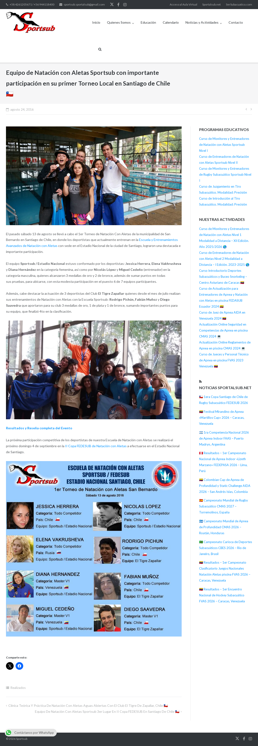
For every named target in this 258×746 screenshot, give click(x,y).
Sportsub (21, 739)
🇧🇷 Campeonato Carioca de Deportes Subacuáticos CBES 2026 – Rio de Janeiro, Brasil (225, 548)
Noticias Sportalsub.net (225, 387)
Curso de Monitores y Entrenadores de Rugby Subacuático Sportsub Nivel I (225, 174)
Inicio (96, 22)
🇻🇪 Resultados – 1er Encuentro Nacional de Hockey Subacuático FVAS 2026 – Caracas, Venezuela (222, 595)
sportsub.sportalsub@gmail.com (84, 4)
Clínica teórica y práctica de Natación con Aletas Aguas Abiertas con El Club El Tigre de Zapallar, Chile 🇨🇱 (88, 705)
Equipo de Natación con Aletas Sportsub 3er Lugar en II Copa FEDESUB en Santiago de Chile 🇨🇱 (107, 711)
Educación (148, 22)
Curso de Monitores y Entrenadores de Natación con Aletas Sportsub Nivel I (224, 144)
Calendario (171, 22)
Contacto (236, 22)
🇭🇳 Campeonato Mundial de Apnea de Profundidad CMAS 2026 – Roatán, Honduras (223, 527)
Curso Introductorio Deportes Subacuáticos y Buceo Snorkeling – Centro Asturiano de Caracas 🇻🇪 (223, 276)
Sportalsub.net (211, 4)
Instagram (125, 4)
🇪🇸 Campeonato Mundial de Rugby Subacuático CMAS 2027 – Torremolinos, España (223, 506)
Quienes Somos (119, 22)
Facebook (118, 4)
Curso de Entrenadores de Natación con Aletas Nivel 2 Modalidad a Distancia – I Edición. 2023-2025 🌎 (224, 259)
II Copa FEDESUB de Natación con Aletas (96, 446)
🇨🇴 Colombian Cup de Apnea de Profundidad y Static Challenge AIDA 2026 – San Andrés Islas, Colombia (224, 486)
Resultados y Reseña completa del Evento (39, 428)
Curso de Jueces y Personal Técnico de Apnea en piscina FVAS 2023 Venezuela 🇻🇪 (224, 360)
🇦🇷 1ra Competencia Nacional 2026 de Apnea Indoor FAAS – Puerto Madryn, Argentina (224, 438)
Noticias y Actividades (202, 22)
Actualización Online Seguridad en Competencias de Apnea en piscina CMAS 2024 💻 (223, 330)
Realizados (18, 688)
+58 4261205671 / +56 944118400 (32, 4)
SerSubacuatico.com (239, 4)
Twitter (112, 4)
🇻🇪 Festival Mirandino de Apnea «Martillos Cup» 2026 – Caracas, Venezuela (221, 417)
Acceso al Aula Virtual (183, 4)
